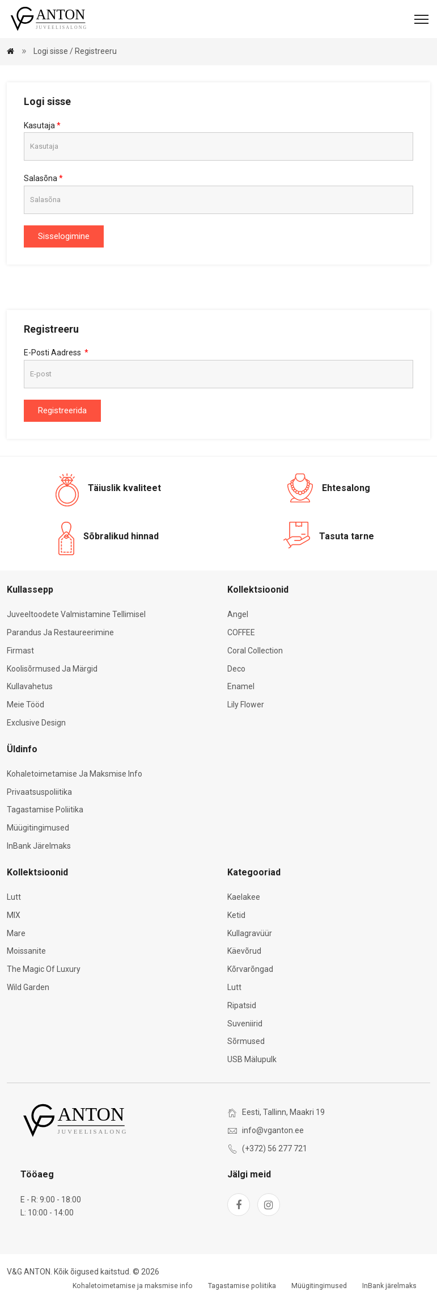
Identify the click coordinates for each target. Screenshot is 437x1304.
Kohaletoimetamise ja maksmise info (74, 773)
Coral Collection (255, 650)
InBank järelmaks (39, 845)
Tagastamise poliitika (45, 809)
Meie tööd (25, 704)
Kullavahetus (30, 686)
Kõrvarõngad (250, 969)
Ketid (236, 915)
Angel (237, 614)
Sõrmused (246, 1041)
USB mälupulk (252, 1059)
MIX (13, 915)
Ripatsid (241, 1005)
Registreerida (62, 410)
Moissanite (26, 950)
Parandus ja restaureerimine (60, 632)
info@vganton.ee (273, 1130)
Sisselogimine (64, 236)
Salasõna (40, 178)
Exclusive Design (36, 722)
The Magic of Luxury (43, 969)
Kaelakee (243, 897)
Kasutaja (39, 125)
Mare (16, 933)
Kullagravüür (249, 933)
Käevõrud (244, 950)
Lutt (14, 897)
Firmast (20, 650)
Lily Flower (245, 704)
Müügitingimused (38, 827)
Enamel (240, 686)
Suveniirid (244, 1023)
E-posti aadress (53, 352)
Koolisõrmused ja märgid (52, 668)
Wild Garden (28, 987)
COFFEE (241, 632)
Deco (236, 668)
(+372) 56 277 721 (274, 1148)
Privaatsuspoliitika (39, 791)
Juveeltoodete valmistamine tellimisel (76, 614)
